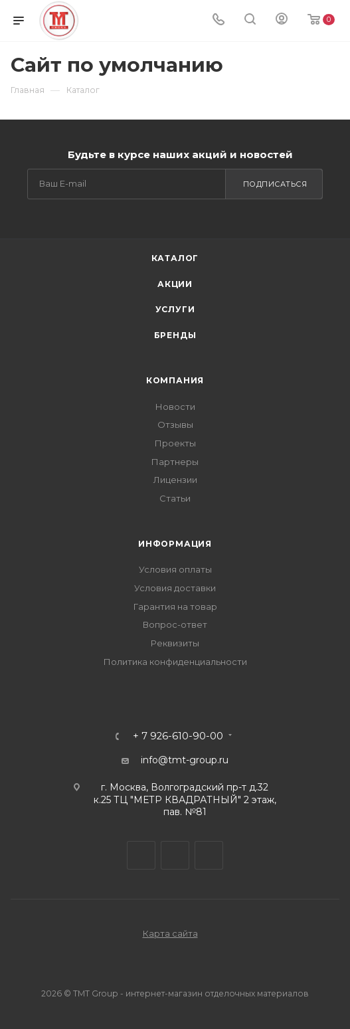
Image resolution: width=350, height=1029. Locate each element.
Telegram (141, 855)
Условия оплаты (175, 569)
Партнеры (175, 461)
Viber (175, 855)
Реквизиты (175, 643)
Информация (175, 544)
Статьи (175, 498)
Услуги (175, 309)
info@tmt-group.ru (184, 760)
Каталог (175, 258)
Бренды (175, 335)
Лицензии (175, 479)
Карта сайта (170, 933)
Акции (175, 284)
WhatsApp (209, 855)
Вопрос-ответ (175, 624)
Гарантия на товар (175, 606)
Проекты (175, 443)
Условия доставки (175, 588)
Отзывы (175, 424)
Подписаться (275, 184)
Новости (175, 406)
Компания (175, 380)
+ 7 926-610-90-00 (178, 736)
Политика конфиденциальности (175, 661)
